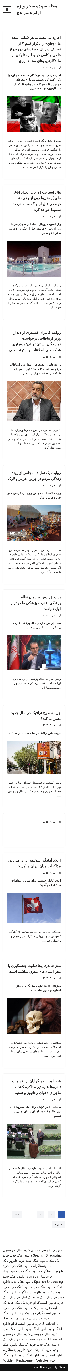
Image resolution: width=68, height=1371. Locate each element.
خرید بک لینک (48, 1297)
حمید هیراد (10, 1271)
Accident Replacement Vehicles (25, 1360)
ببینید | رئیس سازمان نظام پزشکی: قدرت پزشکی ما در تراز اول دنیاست (36, 603)
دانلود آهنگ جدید (37, 1261)
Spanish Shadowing (47, 1255)
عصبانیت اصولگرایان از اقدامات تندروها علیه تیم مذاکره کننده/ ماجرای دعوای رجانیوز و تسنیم (36, 1087)
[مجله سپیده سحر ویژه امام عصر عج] (41, 10)
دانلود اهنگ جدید (21, 1255)
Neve (62, 1367)
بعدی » (59, 1224)
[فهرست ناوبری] (7, 9)
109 (17, 1214)
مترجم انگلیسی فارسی (46, 1250)
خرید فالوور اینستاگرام (33, 1292)
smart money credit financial (41, 1339)
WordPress (40, 1367)
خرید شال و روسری (16, 1250)
